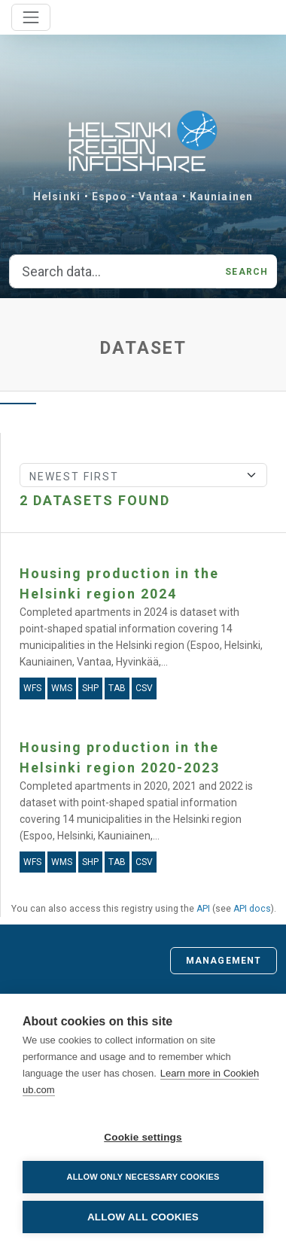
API (203, 908)
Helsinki (57, 196)
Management (223, 960)
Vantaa (158, 196)
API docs (252, 908)
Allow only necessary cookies (142, 1176)
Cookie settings (143, 1137)
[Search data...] (113, 271)
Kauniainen (221, 196)
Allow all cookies (143, 1217)
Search (246, 272)
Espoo (110, 196)
